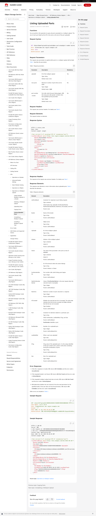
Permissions (10, 370)
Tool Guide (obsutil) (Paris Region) (15, 110)
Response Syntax (84, 41)
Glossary (9, 64)
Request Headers (84, 34)
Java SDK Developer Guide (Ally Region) (17, 285)
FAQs (8, 58)
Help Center (31, 15)
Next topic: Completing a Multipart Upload (41, 487)
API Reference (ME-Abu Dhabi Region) (16, 75)
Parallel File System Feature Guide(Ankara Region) (15, 242)
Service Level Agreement (14, 361)
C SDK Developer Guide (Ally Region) (16, 308)
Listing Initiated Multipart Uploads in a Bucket (19, 197)
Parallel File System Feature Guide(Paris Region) (15, 115)
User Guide (10, 38)
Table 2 (69, 186)
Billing (8, 32)
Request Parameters (85, 31)
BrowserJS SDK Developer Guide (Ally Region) (17, 313)
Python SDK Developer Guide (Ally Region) (16, 332)
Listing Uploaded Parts (18, 213)
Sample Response (84, 59)
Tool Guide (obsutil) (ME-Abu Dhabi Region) (16, 89)
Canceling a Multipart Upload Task (18, 223)
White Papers (10, 364)
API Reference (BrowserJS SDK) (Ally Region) (16, 318)
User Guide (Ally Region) (15, 269)
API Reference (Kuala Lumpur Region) (16, 134)
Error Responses (84, 52)
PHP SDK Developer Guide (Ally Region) (17, 299)
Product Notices (11, 26)
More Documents (12, 67)
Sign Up (87, 5)
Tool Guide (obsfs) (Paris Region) (15, 106)
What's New (10, 23)
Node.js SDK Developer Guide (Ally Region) (16, 327)
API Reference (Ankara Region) (16, 159)
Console (73, 5)
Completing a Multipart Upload (18, 217)
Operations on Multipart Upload (18, 191)
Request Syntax (84, 27)
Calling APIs (13, 168)
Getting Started (11, 35)
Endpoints (9, 367)
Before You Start (14, 162)
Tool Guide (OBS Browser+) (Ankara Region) (15, 247)
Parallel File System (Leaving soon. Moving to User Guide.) (16, 265)
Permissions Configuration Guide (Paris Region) (15, 124)
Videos (9, 61)
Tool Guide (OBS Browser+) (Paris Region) (15, 101)
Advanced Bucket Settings (16, 181)
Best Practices (11, 49)
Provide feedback (60, 499)
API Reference (11, 52)
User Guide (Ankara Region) (16, 156)
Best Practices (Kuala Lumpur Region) (16, 152)
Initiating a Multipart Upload (19, 202)
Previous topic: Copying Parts (36, 485)
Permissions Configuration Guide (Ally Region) (15, 345)
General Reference (12, 352)
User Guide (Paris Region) (15, 97)
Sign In (79, 5)
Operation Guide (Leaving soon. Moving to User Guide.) (17, 256)
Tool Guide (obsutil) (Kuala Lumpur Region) (15, 143)
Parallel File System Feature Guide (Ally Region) (15, 336)
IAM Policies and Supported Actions (17, 231)
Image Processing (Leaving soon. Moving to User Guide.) (16, 261)
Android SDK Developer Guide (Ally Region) (16, 294)
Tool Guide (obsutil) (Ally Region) (15, 276)
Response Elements (85, 48)
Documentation (65, 5)
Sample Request (84, 55)
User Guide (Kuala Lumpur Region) (15, 129)
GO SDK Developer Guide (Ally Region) (16, 322)
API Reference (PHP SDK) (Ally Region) (16, 304)
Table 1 (32, 62)
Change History (14, 238)
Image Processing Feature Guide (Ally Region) (17, 341)
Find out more (62, 513)
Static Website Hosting (18, 185)
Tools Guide (10, 46)
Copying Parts (17, 209)
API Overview (13, 165)
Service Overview (11, 29)
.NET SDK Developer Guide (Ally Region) (17, 290)
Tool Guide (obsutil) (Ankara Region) (16, 251)
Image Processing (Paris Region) (15, 120)
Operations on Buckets (18, 177)
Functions (82, 24)
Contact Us (56, 5)
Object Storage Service (42, 15)
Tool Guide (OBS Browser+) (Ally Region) (15, 280)
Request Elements (84, 38)
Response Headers (84, 45)
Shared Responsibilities (13, 358)
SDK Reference (11, 55)
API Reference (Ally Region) (15, 272)
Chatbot (32, 505)
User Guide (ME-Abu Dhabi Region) (16, 70)
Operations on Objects (17, 188)
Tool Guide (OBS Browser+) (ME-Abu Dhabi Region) (15, 80)
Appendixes (13, 235)
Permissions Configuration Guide (14, 42)
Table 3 (58, 109)
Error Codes (13, 228)
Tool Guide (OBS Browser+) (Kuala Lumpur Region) (15, 138)
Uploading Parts (18, 206)
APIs (11, 174)
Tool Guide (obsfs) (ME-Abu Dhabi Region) (16, 84)
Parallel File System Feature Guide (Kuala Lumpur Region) (16, 148)
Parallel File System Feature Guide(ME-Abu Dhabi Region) (16, 94)
